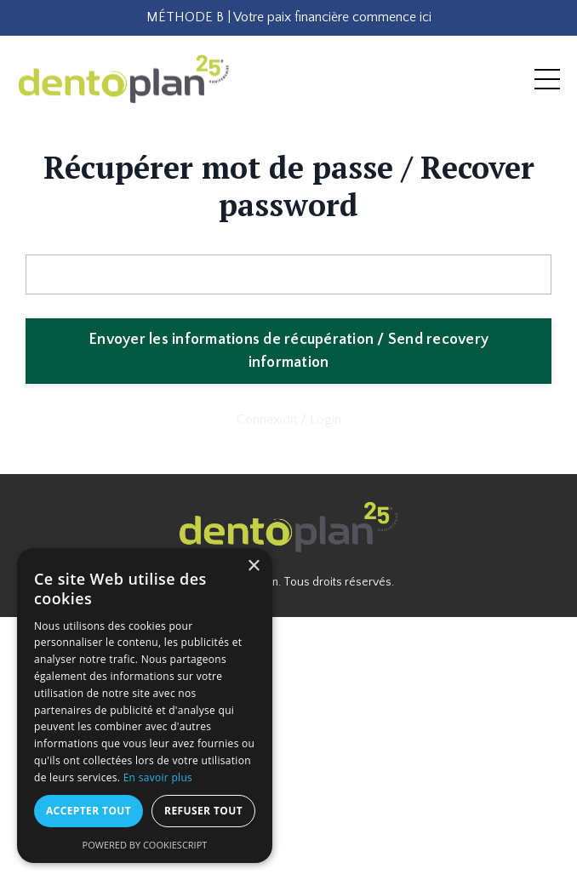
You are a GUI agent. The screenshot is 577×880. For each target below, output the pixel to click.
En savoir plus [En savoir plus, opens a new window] (157, 777)
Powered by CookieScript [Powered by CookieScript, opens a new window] (145, 844)
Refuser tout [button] (203, 810)
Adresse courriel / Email (94, 240)
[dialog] (144, 705)
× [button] (253, 566)
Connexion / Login (289, 419)
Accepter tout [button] (88, 810)
